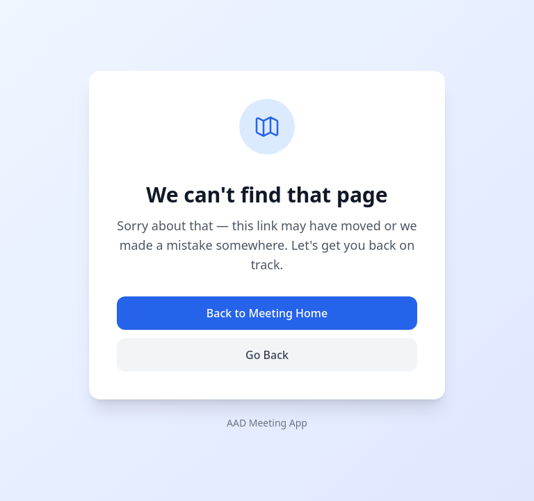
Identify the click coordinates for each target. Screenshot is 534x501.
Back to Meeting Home (267, 313)
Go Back (267, 355)
